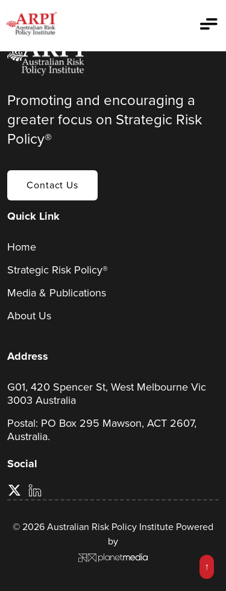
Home (21, 247)
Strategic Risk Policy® (57, 270)
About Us (29, 316)
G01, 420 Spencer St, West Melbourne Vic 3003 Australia (106, 393)
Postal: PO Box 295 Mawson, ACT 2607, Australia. (101, 429)
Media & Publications (56, 293)
